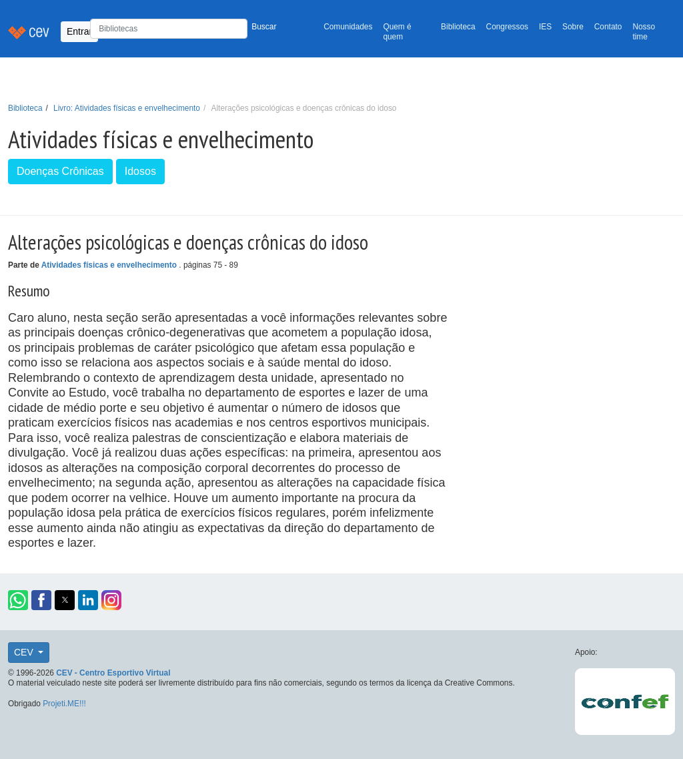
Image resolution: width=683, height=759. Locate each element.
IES (545, 26)
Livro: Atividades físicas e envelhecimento (126, 108)
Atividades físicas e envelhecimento (110, 265)
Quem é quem (397, 31)
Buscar (263, 26)
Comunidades (347, 26)
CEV (25, 652)
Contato (608, 26)
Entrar (79, 31)
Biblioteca (458, 26)
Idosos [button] (140, 171)
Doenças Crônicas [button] (60, 171)
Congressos (507, 26)
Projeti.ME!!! (64, 703)
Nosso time (643, 31)
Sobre (573, 26)
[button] (18, 600)
